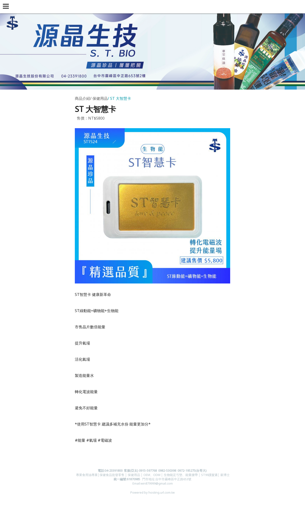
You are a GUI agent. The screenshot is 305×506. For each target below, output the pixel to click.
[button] (6, 6)
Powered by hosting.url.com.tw (152, 492)
